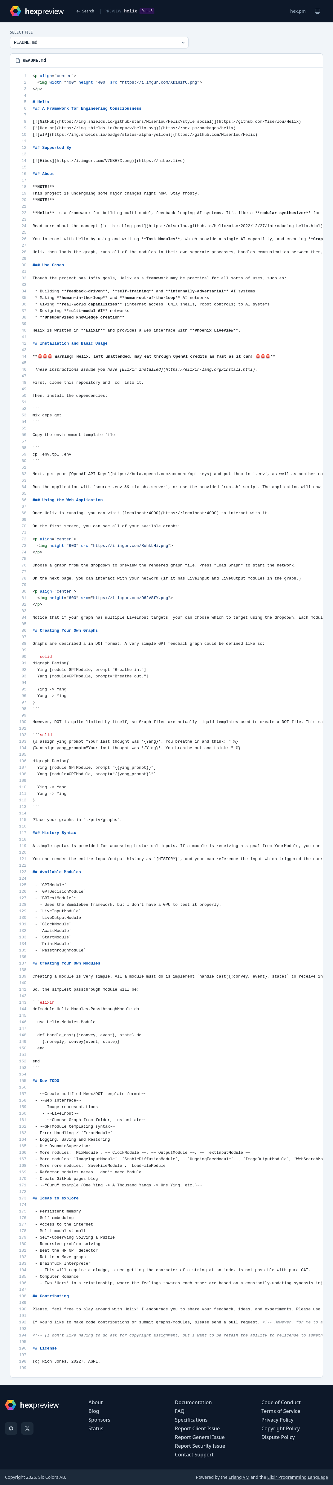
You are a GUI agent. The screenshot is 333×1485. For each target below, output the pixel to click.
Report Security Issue (200, 1445)
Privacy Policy (277, 1419)
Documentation (193, 1402)
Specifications (191, 1419)
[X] (27, 1428)
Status (95, 1428)
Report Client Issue (197, 1428)
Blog (93, 1411)
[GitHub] (11, 1428)
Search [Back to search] (85, 11)
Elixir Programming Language (297, 1477)
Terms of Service (280, 1411)
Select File (21, 32)
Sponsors (99, 1419)
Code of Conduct (281, 1402)
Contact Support (194, 1454)
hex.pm (298, 11)
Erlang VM (239, 1477)
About (95, 1402)
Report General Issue (200, 1437)
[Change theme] (317, 11)
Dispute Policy (278, 1437)
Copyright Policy (280, 1428)
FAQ (179, 1411)
